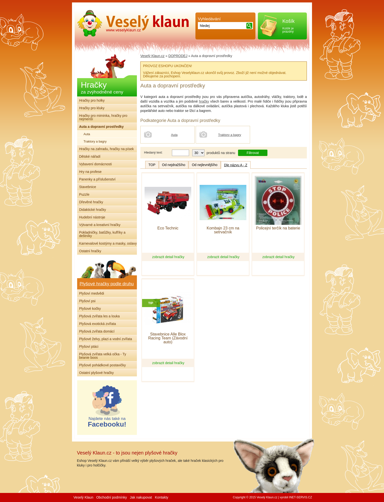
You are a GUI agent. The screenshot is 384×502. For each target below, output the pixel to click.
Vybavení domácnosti (95, 164)
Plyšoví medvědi (91, 293)
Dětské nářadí (89, 156)
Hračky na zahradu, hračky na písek (106, 149)
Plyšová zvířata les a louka (99, 316)
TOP (152, 165)
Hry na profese (90, 172)
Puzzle (84, 194)
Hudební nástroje (92, 217)
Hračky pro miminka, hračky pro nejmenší (103, 117)
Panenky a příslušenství (97, 179)
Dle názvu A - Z (235, 165)
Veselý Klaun (83, 497)
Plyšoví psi (87, 301)
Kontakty (161, 497)
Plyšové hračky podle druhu (107, 283)
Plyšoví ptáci (88, 346)
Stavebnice (87, 187)
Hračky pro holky (92, 100)
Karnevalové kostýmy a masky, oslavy (108, 243)
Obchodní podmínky (111, 497)
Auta (174, 135)
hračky (204, 101)
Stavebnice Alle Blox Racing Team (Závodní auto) (168, 338)
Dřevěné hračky (91, 202)
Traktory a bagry (229, 135)
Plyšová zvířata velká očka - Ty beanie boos (102, 355)
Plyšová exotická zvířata (97, 324)
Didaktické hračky (92, 210)
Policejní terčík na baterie (278, 228)
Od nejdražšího (173, 165)
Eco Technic (168, 228)
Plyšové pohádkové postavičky (102, 365)
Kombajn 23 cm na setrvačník (223, 230)
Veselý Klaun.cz (152, 56)
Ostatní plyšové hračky (96, 373)
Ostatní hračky (90, 251)
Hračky (102, 87)
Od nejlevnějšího (204, 165)
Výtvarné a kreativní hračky (99, 225)
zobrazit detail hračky (168, 257)
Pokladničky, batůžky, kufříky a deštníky (102, 234)
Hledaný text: (153, 152)
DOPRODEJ (177, 56)
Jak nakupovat (141, 497)
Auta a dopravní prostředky (101, 127)
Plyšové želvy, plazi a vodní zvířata (105, 339)
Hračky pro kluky (91, 108)
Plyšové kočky (90, 309)
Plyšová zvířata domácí (97, 331)
